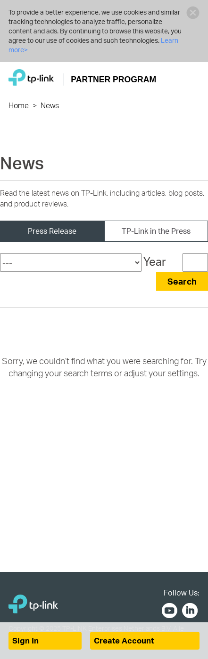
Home (18, 105)
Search (182, 281)
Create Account (124, 640)
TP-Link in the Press (156, 231)
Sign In (25, 640)
